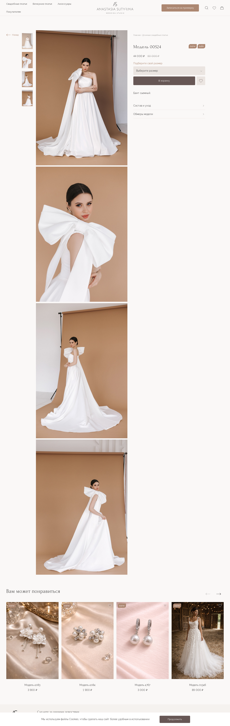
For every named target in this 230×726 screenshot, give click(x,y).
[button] (219, 594)
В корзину (164, 80)
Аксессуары (64, 4)
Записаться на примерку (180, 7)
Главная (137, 35)
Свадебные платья (16, 4)
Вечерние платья (42, 4)
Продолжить (175, 719)
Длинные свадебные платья (155, 35)
